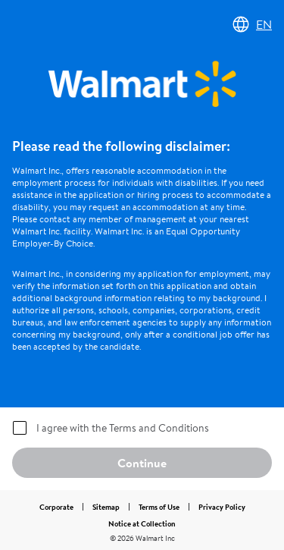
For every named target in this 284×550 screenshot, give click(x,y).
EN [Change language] (252, 24)
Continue (142, 462)
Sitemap (106, 506)
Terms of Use (159, 506)
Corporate (56, 506)
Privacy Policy (221, 506)
